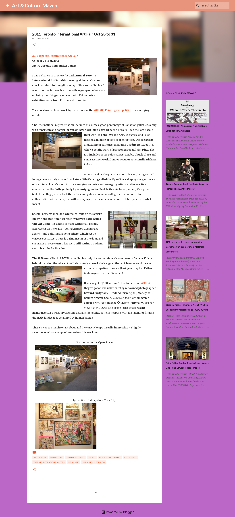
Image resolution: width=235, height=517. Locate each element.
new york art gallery (110, 457)
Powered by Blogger (117, 512)
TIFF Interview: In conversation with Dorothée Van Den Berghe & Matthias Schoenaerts (185, 247)
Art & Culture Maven (34, 5)
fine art (92, 457)
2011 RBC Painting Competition (113, 110)
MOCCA (145, 283)
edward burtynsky (75, 457)
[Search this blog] (213, 5)
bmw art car (56, 457)
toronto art (130, 457)
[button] (34, 45)
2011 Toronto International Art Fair (55, 55)
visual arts (73, 462)
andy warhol (40, 457)
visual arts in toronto (94, 462)
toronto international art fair (49, 462)
